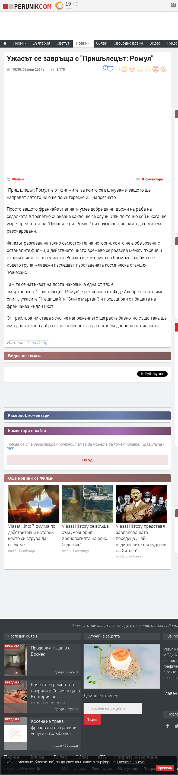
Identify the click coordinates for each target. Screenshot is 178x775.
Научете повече (131, 761)
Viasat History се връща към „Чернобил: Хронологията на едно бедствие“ (139, 535)
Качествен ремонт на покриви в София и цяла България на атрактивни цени (55, 693)
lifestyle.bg (37, 342)
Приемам (165, 768)
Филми (18, 179)
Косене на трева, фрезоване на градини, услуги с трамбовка (54, 727)
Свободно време (128, 43)
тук (10, 448)
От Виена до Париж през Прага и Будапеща (33, 529)
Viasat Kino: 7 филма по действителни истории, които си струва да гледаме (85, 535)
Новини (83, 43)
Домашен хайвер (101, 695)
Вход (87, 460)
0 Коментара (152, 179)
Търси (92, 720)
